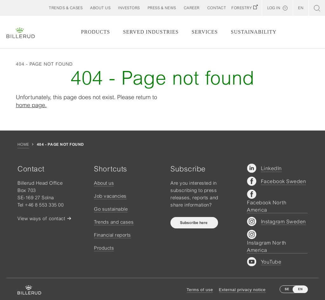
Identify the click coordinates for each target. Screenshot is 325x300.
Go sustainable (111, 209)
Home (23, 144)
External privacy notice (242, 289)
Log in (273, 8)
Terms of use (200, 289)
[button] (100, 8)
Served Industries (151, 32)
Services (205, 32)
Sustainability (253, 32)
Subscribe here (194, 222)
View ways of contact (41, 218)
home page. (31, 105)
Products (95, 32)
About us (104, 183)
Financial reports (112, 235)
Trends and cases (114, 222)
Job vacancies (110, 196)
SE (287, 289)
